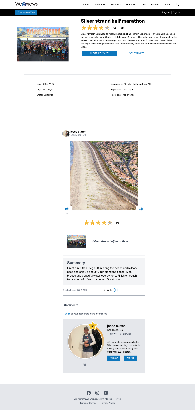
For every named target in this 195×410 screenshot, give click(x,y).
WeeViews (100, 4)
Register (166, 12)
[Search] (177, 4)
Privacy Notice (108, 403)
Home (86, 4)
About (168, 4)
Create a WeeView (26, 12)
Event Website (136, 53)
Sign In (176, 12)
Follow (114, 358)
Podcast (155, 4)
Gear (143, 4)
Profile (130, 358)
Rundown (130, 4)
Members (116, 4)
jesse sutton (116, 326)
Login (67, 313)
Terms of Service (88, 403)
